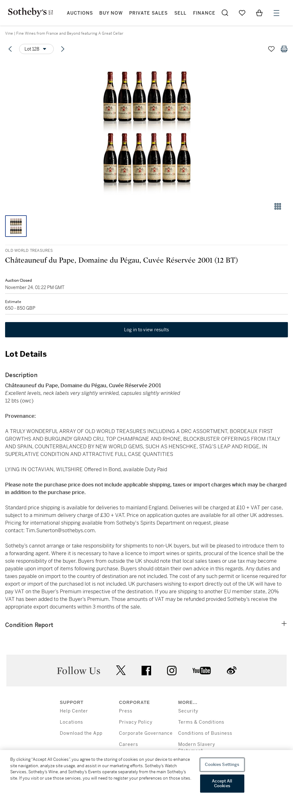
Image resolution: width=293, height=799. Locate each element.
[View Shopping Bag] (259, 12)
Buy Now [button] (111, 13)
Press (125, 711)
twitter (121, 670)
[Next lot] (62, 49)
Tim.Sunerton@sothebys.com (60, 530)
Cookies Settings (222, 764)
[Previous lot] (10, 49)
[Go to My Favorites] (242, 12)
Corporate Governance (146, 733)
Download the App (81, 733)
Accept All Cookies (222, 783)
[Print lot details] (284, 49)
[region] (146, 774)
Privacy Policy (135, 722)
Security (188, 711)
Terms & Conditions (201, 722)
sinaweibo (231, 670)
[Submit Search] (225, 13)
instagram (172, 670)
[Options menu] (36, 49)
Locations (71, 722)
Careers (128, 744)
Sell (180, 13)
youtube (201, 670)
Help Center (74, 711)
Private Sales (148, 13)
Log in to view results (146, 330)
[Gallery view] (278, 206)
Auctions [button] (80, 13)
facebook (146, 670)
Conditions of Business (205, 733)
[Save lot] (271, 49)
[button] (146, 128)
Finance (204, 13)
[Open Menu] (276, 13)
